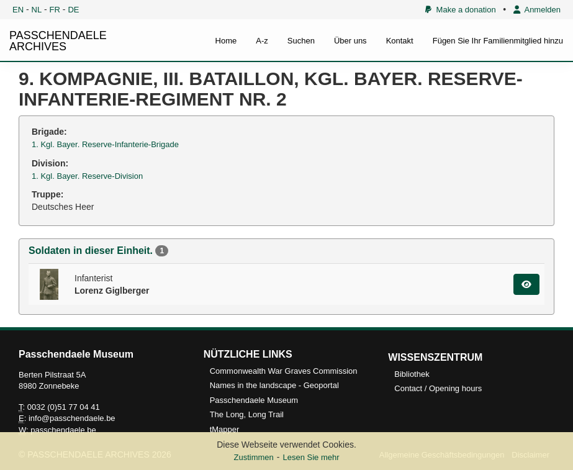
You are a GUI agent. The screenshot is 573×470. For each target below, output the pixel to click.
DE (73, 9)
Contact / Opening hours (438, 388)
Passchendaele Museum (254, 400)
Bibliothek (411, 374)
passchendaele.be (63, 430)
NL (37, 9)
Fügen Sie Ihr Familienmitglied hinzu (498, 40)
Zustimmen (253, 457)
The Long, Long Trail (247, 414)
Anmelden (537, 9)
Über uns (350, 40)
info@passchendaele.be (72, 418)
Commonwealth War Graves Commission (284, 371)
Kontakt (399, 40)
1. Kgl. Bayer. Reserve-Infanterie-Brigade (105, 144)
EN (18, 9)
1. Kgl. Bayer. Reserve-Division (87, 176)
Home (226, 40)
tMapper (225, 429)
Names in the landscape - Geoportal (274, 385)
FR (55, 9)
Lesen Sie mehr (310, 457)
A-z (262, 40)
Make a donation (460, 9)
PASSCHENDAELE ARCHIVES (58, 41)
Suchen (301, 40)
